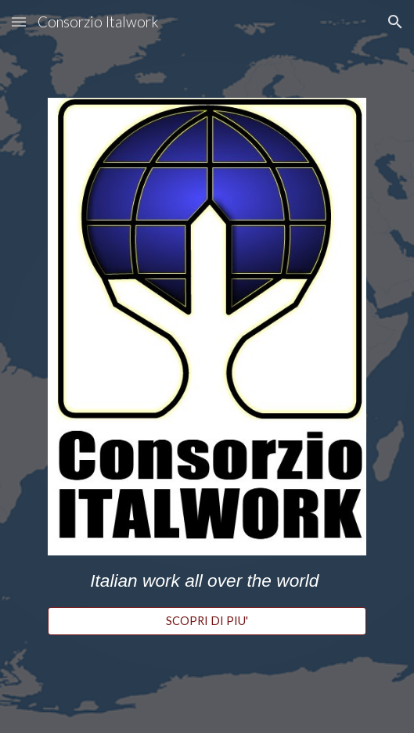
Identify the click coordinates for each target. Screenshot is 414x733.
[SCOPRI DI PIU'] (207, 621)
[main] (207, 581)
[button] (19, 21)
